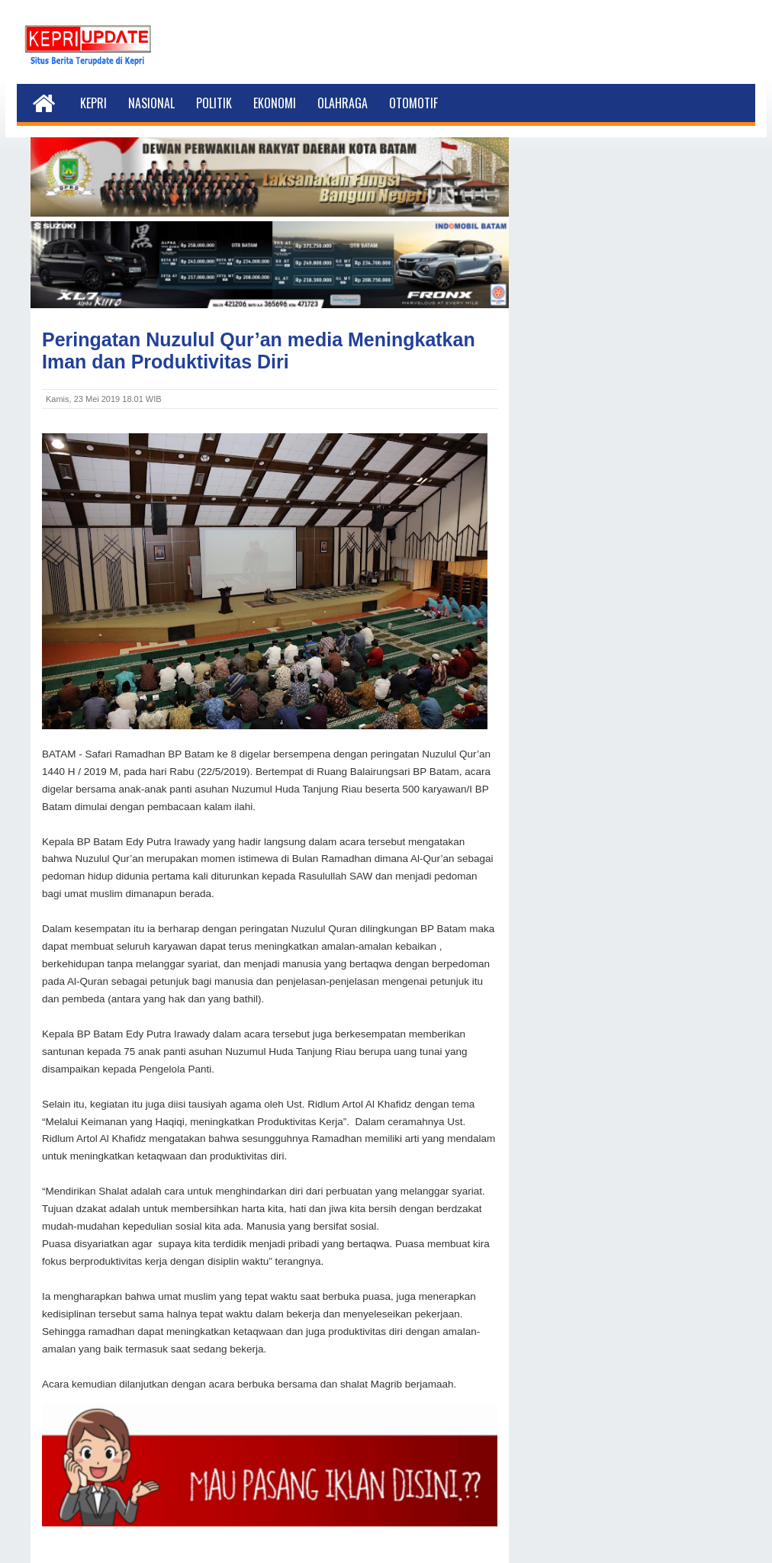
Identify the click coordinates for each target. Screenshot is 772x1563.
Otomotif (413, 103)
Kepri (93, 103)
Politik (214, 103)
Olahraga (342, 103)
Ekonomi (274, 103)
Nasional (151, 103)
